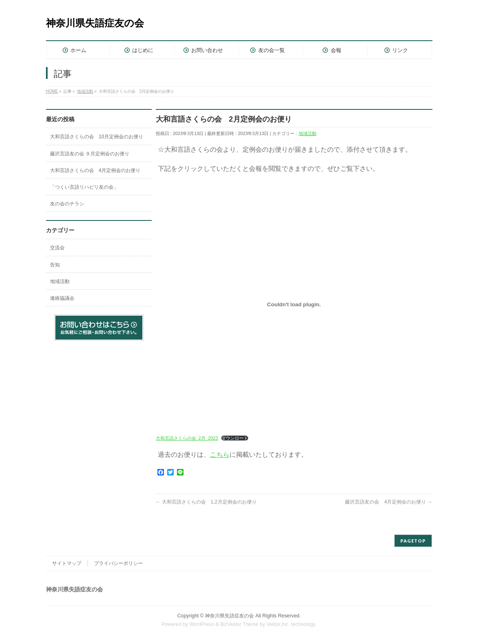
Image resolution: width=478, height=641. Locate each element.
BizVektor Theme (239, 624)
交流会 (57, 248)
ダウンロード (234, 438)
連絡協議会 (62, 298)
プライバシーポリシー (118, 563)
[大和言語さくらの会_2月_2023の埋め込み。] (294, 304)
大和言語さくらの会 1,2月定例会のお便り (206, 502)
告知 (55, 265)
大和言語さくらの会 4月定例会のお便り (95, 170)
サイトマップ (66, 563)
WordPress (202, 624)
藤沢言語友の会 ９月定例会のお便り (89, 154)
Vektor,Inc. (278, 624)
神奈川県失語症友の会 (95, 22)
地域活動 (307, 133)
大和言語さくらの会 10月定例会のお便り (96, 137)
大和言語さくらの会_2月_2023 (187, 438)
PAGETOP (413, 540)
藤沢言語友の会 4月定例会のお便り (388, 502)
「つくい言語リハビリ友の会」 (84, 187)
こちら (219, 454)
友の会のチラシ (67, 204)
